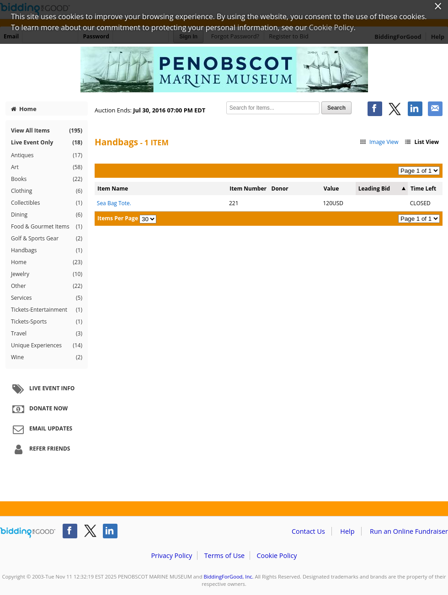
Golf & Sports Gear (46, 238)
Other (46, 286)
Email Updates (41, 429)
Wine (46, 357)
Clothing (46, 191)
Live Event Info (42, 389)
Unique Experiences (46, 345)
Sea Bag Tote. (114, 203)
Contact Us (308, 531)
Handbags (46, 250)
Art (46, 167)
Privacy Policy (171, 555)
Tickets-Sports (46, 321)
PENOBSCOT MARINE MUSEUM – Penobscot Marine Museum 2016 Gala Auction (224, 69)
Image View (379, 142)
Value (331, 188)
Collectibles (46, 202)
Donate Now (39, 409)
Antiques (46, 155)
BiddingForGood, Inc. (228, 576)
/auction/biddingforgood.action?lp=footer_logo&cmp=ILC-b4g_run (27, 532)
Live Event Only (46, 142)
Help (347, 531)
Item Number (248, 188)
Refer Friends (40, 449)
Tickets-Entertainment (46, 309)
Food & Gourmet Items (46, 226)
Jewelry (46, 274)
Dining (46, 214)
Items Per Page (117, 218)
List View (421, 142)
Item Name (112, 188)
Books (46, 179)
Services (46, 298)
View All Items (46, 130)
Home (24, 109)
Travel (46, 333)
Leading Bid (374, 188)
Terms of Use (224, 555)
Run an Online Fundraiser (409, 531)
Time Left (423, 188)
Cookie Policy (276, 555)
